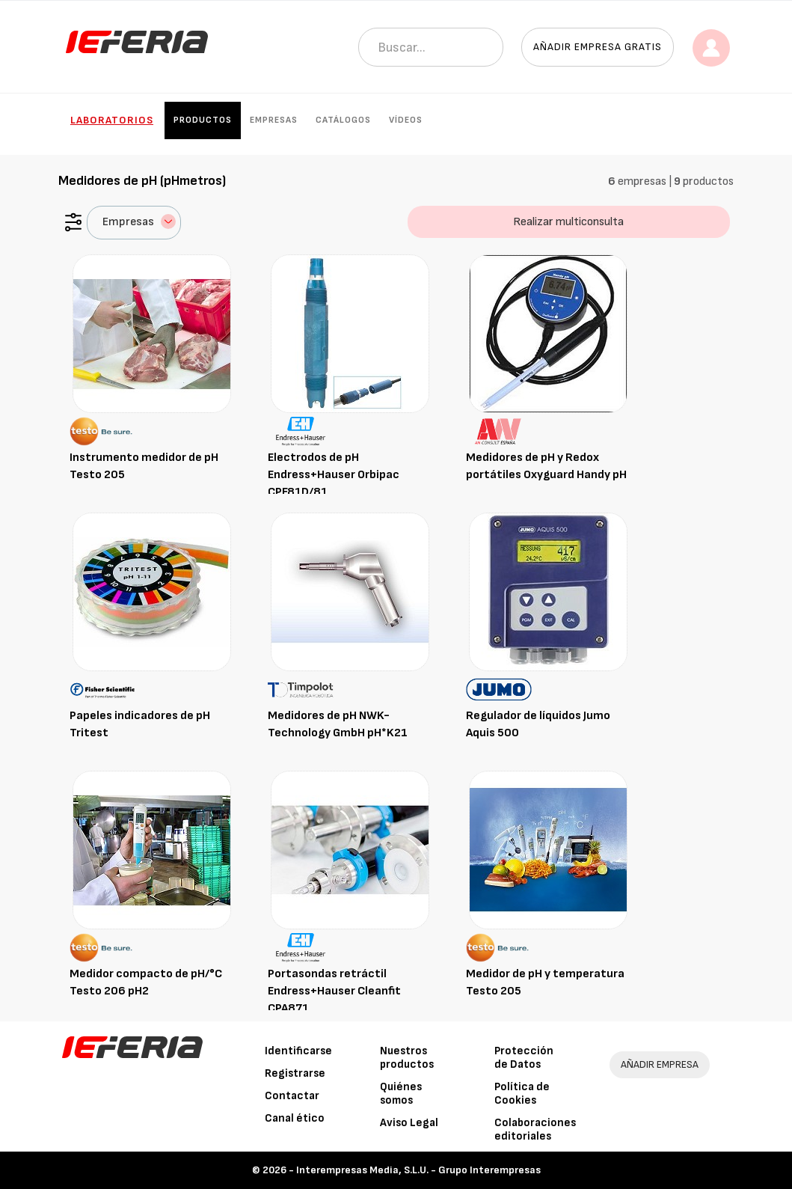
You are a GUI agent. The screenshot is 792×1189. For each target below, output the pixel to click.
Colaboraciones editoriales (535, 1129)
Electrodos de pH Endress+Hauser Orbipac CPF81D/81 (333, 474)
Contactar (292, 1096)
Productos (203, 120)
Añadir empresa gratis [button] (597, 46)
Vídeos (406, 120)
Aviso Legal (409, 1123)
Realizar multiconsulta (568, 222)
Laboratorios (111, 120)
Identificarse (298, 1051)
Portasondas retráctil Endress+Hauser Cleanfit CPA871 (334, 991)
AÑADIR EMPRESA (660, 1064)
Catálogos (343, 120)
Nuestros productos (407, 1058)
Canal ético (295, 1118)
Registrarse (295, 1073)
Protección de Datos (523, 1058)
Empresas (274, 120)
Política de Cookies (522, 1093)
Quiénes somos (401, 1093)
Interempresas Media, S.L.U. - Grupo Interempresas (418, 1170)
